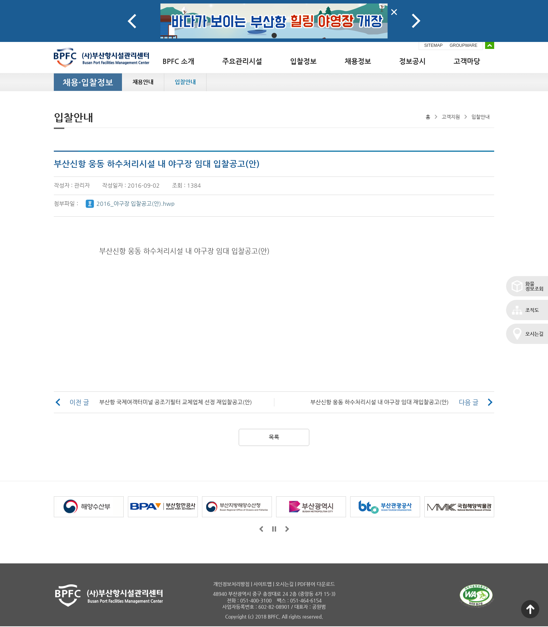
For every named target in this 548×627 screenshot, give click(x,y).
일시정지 (274, 528)
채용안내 (142, 82)
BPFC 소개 (178, 61)
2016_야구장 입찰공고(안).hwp (135, 203)
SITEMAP (433, 45)
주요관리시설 (242, 61)
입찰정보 (303, 61)
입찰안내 (185, 82)
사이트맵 (262, 584)
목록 (274, 437)
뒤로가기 (287, 528)
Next (416, 21)
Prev (132, 21)
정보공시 (412, 61)
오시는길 (534, 334)
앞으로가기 (261, 528)
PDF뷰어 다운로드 (316, 584)
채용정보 (358, 61)
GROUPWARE (463, 45)
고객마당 (467, 61)
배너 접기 (489, 45)
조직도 (532, 310)
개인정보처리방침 (231, 584)
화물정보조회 (534, 286)
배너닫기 (394, 12)
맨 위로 (530, 609)
